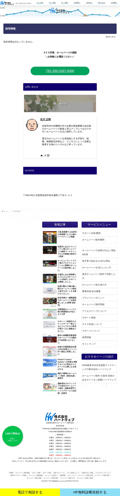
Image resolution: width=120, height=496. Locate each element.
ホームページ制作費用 (93, 240)
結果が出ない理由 (88, 473)
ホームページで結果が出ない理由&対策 (99, 252)
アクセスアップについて (94, 311)
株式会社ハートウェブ (59, 481)
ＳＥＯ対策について (92, 324)
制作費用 (77, 2)
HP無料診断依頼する (90, 492)
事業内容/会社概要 (91, 291)
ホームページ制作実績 (93, 304)
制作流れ (89, 2)
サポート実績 (89, 317)
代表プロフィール (59, 473)
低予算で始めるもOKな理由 (96, 261)
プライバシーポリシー (93, 298)
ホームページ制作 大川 (68, 478)
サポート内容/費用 (91, 233)
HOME (10, 473)
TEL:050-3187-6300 (60, 71)
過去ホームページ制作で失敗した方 (99, 276)
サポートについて (91, 331)
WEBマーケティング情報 (17, 475)
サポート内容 (47, 473)
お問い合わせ (101, 2)
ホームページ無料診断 (35, 475)
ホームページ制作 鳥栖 (33, 478)
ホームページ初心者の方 (94, 284)
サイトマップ (89, 344)
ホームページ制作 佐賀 (86, 475)
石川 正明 (45, 119)
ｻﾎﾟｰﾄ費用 (64, 2)
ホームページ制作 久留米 (85, 478)
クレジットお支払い (51, 475)
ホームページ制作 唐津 (51, 478)
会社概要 (113, 2)
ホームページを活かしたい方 (96, 267)
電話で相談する (30, 492)
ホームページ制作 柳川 (103, 475)
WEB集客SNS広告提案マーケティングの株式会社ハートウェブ (99, 367)
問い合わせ (60, 103)
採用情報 (86, 337)
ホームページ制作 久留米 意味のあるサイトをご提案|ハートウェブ (99, 378)
